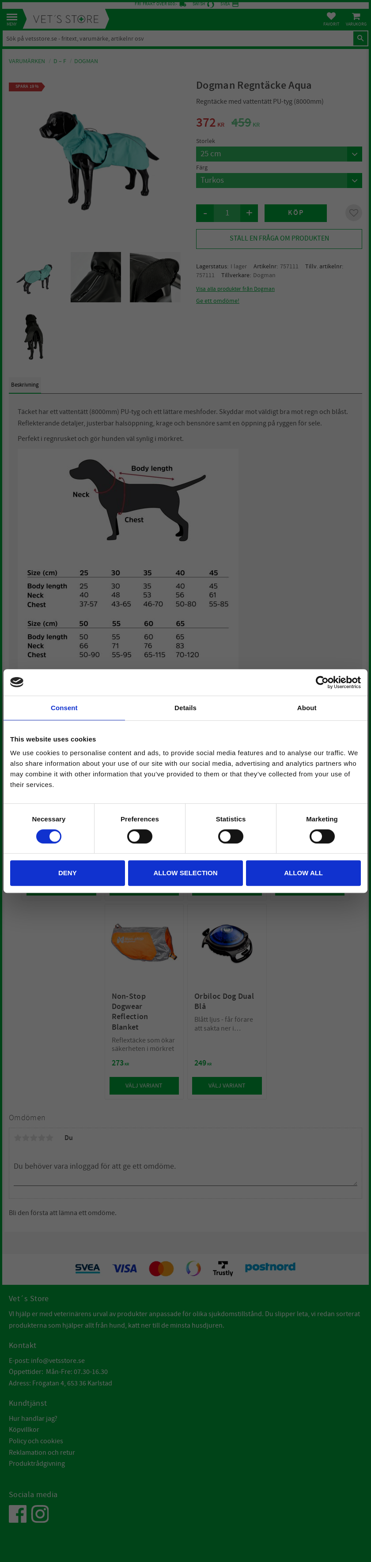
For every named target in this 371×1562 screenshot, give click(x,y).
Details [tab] (185, 707)
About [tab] (307, 707)
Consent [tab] (64, 707)
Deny (67, 873)
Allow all (303, 873)
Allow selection (185, 873)
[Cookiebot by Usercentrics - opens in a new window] (322, 682)
